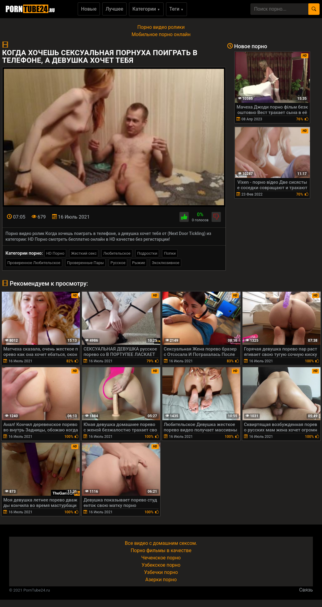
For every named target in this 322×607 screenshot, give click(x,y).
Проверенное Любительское (33, 262)
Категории (146, 9)
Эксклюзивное (165, 262)
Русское (117, 262)
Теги (176, 9)
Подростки (147, 253)
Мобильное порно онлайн (160, 34)
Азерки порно (161, 579)
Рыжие (138, 262)
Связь (306, 590)
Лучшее (114, 9)
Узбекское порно (161, 565)
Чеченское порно (161, 558)
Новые (89, 9)
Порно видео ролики (161, 27)
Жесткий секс (84, 253)
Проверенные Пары (85, 262)
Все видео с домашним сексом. (161, 543)
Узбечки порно (161, 572)
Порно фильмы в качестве (160, 550)
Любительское (116, 253)
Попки (170, 253)
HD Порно (55, 253)
